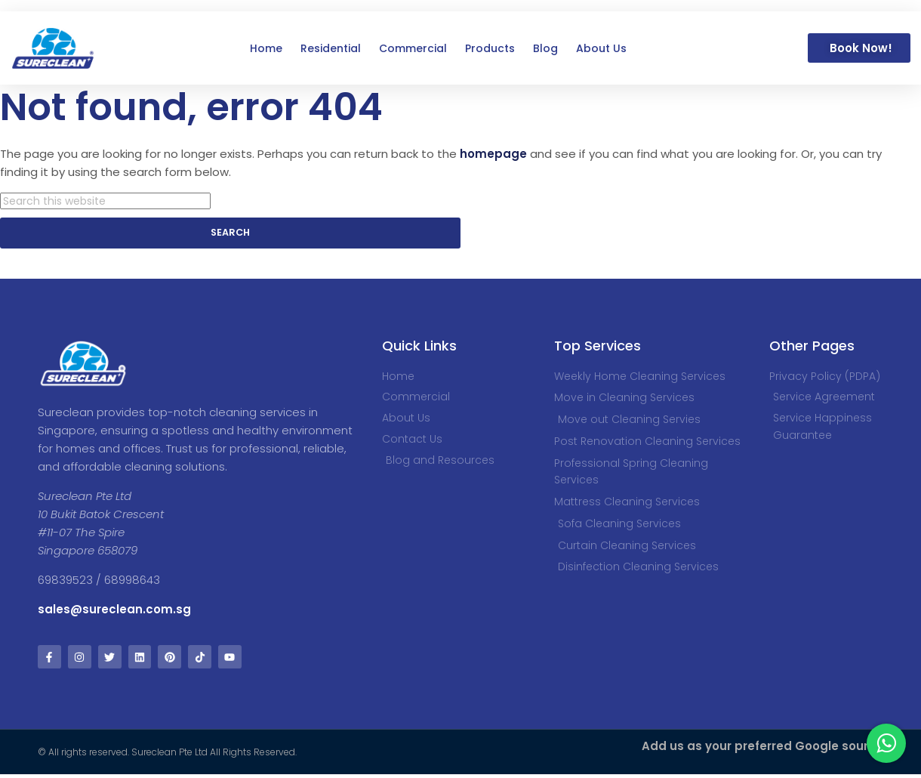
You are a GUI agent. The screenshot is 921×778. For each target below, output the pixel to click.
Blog (545, 48)
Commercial (413, 48)
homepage (493, 154)
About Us (601, 48)
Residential (330, 48)
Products (490, 48)
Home (266, 48)
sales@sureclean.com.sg (116, 611)
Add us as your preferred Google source (762, 750)
